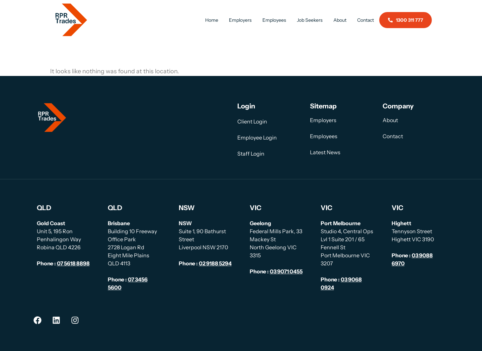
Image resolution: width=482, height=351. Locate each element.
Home (211, 20)
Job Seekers (310, 20)
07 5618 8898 (73, 263)
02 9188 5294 (215, 263)
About (339, 20)
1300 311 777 (405, 20)
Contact (365, 20)
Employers (240, 20)
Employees (274, 20)
